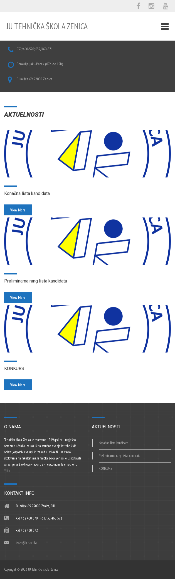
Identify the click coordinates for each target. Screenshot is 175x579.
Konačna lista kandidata (27, 202)
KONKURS (14, 376)
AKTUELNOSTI (24, 115)
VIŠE (7, 470)
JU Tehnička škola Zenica (47, 26)
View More (18, 218)
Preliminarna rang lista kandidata (35, 289)
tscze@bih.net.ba (26, 542)
